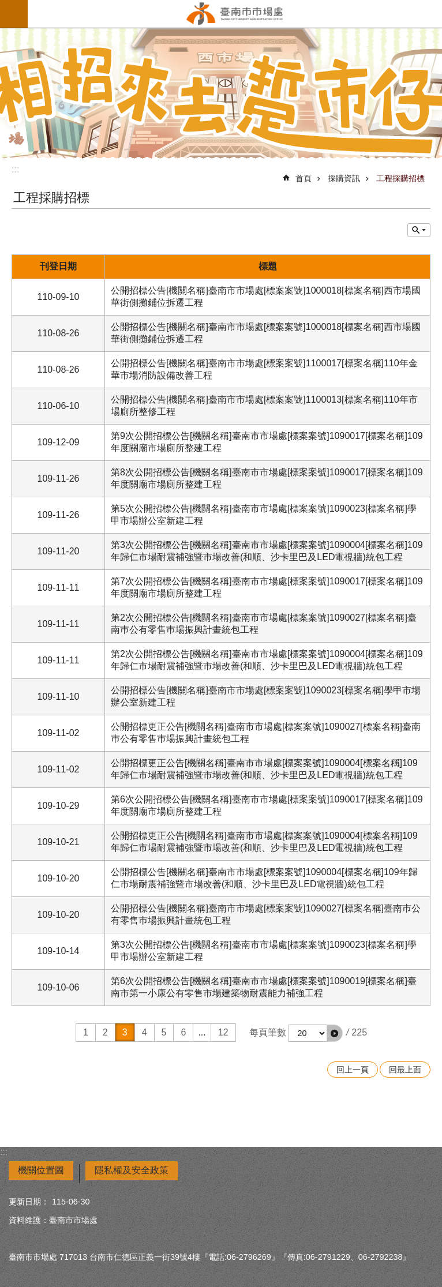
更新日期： (29, 1201)
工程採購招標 (400, 178)
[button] (335, 1033)
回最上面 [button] (405, 1069)
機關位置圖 (41, 1170)
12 (223, 1032)
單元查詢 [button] (418, 230)
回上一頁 (352, 1069)
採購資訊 (344, 178)
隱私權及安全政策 (131, 1170)
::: (15, 169)
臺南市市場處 (235, 14)
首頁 (303, 178)
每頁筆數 (267, 1032)
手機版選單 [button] (14, 14)
